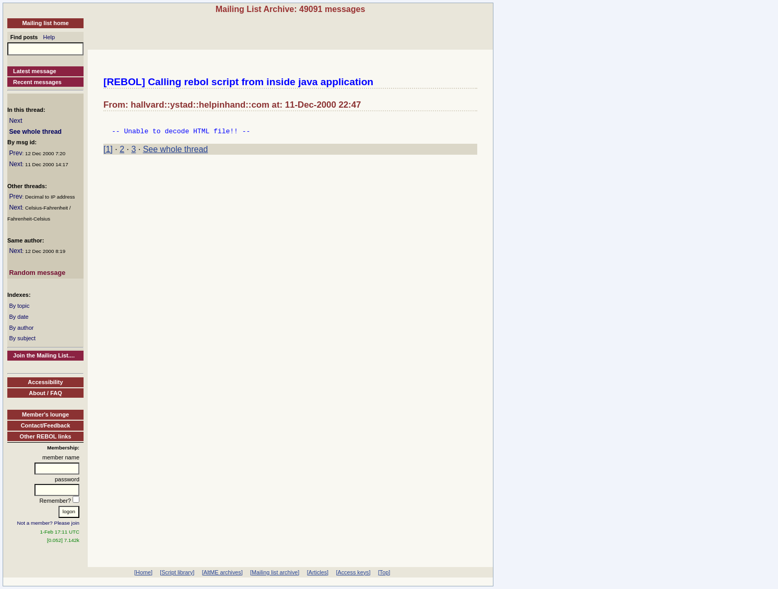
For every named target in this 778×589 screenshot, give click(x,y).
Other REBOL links (46, 436)
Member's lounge (45, 414)
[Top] (384, 572)
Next (15, 120)
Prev (15, 153)
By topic (19, 306)
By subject (22, 338)
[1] (108, 152)
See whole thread (35, 131)
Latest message (34, 71)
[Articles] (317, 572)
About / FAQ (45, 393)
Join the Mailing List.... (44, 355)
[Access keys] (353, 572)
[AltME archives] (222, 572)
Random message (37, 272)
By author (21, 328)
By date (18, 317)
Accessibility (45, 382)
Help (49, 37)
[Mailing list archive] (274, 572)
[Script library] (177, 572)
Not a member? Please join (48, 523)
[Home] (143, 572)
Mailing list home (45, 23)
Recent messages (37, 82)
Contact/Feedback (45, 425)
